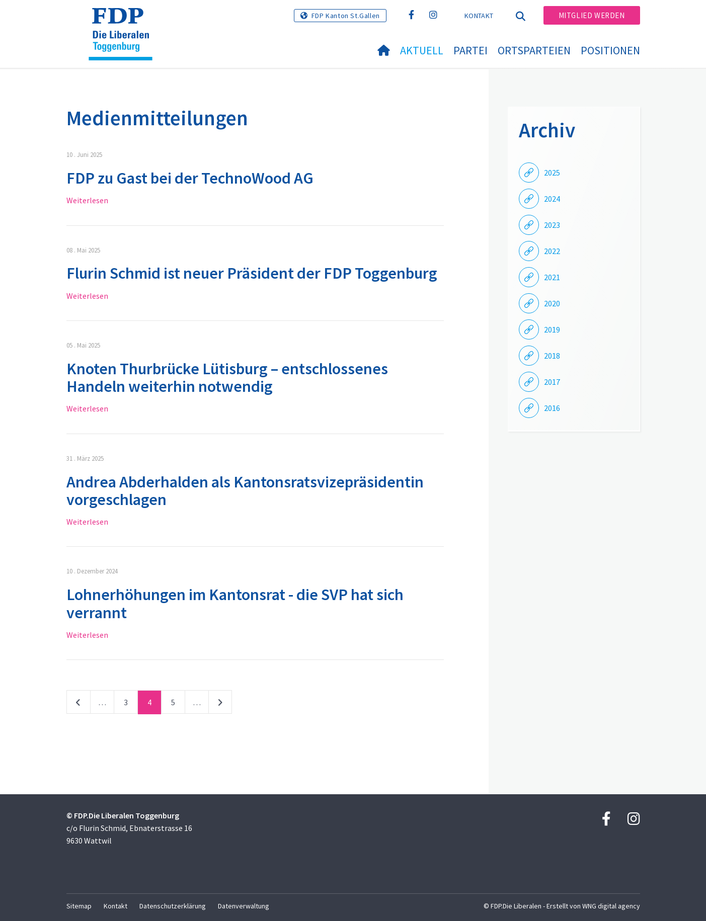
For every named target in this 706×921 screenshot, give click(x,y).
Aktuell (421, 50)
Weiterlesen (87, 200)
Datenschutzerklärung (172, 905)
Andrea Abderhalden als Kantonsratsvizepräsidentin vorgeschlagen (245, 491)
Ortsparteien (534, 50)
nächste (220, 704)
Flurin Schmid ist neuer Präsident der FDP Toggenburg (251, 273)
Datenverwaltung (243, 905)
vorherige (78, 704)
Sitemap (79, 905)
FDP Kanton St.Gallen (345, 15)
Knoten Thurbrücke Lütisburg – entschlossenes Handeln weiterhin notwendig (227, 377)
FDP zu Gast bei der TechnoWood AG (189, 178)
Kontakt (478, 15)
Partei (470, 50)
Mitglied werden (592, 15)
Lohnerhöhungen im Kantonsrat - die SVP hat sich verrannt (235, 603)
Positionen (610, 50)
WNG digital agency (611, 905)
